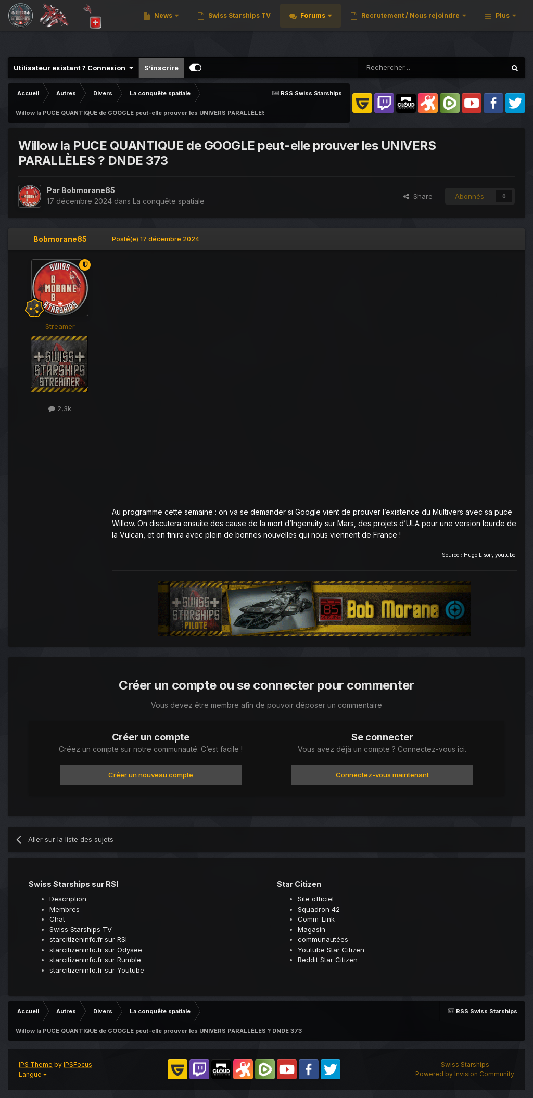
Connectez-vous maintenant (382, 775)
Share (418, 196)
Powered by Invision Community (464, 1074)
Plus (502, 26)
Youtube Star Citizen (331, 950)
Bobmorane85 (88, 190)
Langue (33, 1074)
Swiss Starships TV (373, 26)
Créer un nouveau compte (150, 775)
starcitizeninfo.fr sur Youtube (96, 970)
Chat (57, 919)
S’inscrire (161, 67)
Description (67, 899)
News (297, 26)
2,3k (59, 408)
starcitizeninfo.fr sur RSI (88, 939)
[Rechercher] (405, 68)
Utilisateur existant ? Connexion (73, 68)
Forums (447, 26)
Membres (64, 909)
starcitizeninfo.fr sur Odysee (95, 950)
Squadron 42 (319, 909)
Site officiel (316, 899)
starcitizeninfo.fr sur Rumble (95, 959)
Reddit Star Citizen (328, 959)
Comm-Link (316, 919)
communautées (323, 939)
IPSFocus (78, 1064)
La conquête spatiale (169, 201)
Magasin (311, 929)
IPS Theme (36, 1064)
